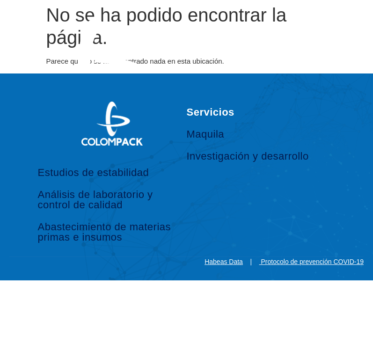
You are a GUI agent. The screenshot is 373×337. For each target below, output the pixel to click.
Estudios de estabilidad (93, 172)
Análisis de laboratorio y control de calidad (95, 200)
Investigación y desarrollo (248, 156)
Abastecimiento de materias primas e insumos (104, 232)
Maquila (206, 134)
